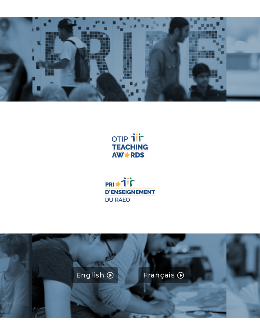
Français (159, 275)
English (90, 275)
